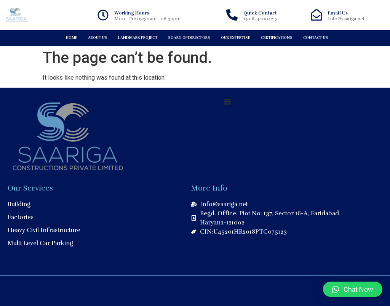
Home (71, 37)
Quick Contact (260, 13)
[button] (227, 101)
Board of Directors (189, 37)
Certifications (276, 37)
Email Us (338, 13)
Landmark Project (138, 37)
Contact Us (315, 37)
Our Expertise (235, 37)
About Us (97, 37)
